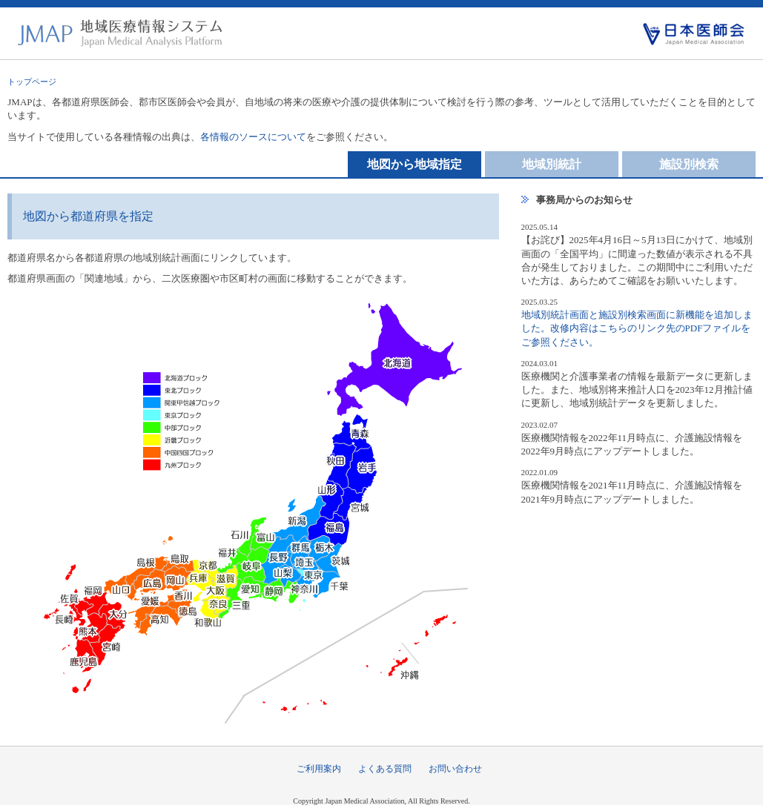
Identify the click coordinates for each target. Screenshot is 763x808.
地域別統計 (551, 164)
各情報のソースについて (253, 136)
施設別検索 (689, 164)
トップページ (31, 81)
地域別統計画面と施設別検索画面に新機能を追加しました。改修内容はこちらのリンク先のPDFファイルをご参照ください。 (637, 328)
